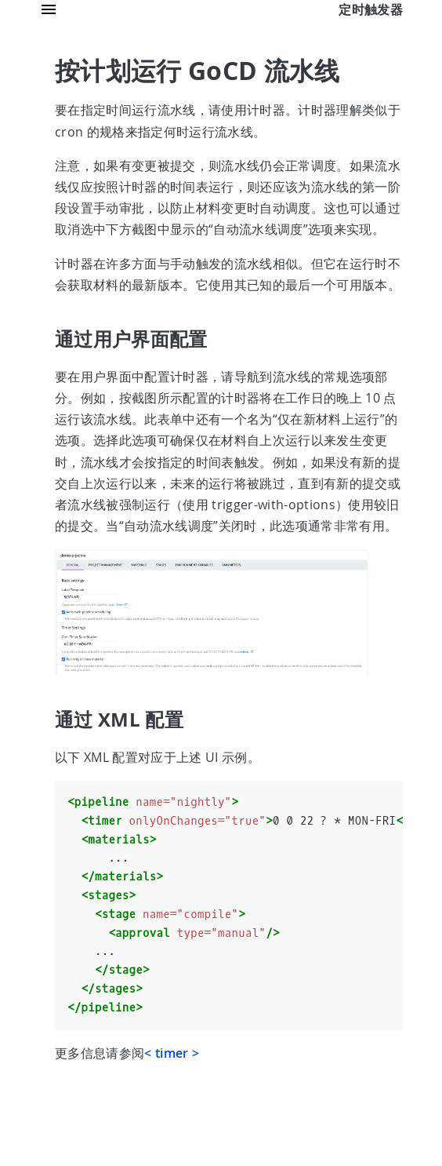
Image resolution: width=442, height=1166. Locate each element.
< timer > (171, 1053)
